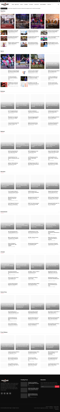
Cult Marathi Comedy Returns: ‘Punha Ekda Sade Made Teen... (37, 225)
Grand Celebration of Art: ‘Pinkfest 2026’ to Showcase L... (7, 346)
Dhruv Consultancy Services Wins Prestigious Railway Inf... (13, 358)
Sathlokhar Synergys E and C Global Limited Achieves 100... (52, 105)
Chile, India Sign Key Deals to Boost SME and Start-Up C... (53, 358)
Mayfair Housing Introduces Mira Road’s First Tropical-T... (33, 123)
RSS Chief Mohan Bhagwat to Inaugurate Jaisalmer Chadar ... (37, 145)
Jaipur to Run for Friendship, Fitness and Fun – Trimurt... (37, 65)
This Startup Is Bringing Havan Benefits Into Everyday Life (53, 123)
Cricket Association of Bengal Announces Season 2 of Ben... (33, 71)
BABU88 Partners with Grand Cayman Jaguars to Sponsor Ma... (13, 83)
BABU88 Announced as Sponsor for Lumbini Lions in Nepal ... (33, 77)
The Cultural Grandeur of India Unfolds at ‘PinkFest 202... (51, 25)
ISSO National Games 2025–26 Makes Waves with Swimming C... (33, 164)
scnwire (32, 27)
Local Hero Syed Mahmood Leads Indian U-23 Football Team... (52, 77)
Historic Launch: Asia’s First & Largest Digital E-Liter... (13, 278)
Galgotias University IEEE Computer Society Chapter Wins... (52, 185)
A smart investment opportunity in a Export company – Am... (13, 123)
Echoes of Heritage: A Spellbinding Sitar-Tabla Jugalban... (12, 244)
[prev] (57, 8)
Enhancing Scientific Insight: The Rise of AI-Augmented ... (53, 204)
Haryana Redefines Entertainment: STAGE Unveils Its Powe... (53, 232)
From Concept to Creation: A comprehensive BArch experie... (13, 192)
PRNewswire (56, 407)
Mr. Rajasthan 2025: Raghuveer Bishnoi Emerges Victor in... (13, 37)
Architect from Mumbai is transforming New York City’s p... (36, 306)
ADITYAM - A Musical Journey (33, 237)
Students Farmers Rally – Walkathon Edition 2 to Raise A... (7, 145)
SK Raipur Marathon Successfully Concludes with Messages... (22, 145)
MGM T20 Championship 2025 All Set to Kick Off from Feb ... (53, 71)
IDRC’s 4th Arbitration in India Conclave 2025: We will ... (33, 152)
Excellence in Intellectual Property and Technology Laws (33, 111)
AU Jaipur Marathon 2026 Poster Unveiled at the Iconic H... (33, 37)
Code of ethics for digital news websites (41, 407)
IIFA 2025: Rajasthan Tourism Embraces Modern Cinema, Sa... (53, 43)
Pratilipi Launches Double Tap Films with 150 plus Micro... (53, 111)
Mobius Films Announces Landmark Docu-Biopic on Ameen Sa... (52, 238)
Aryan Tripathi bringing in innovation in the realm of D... (13, 324)
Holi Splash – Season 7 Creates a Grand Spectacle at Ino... (33, 272)
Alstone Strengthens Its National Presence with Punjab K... (53, 117)
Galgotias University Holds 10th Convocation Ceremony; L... (7, 185)
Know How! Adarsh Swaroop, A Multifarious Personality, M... (33, 318)
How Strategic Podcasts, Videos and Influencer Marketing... (33, 352)
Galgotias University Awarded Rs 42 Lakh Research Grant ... (35, 185)
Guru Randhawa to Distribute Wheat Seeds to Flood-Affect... (53, 164)
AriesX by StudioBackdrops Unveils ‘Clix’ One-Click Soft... (52, 266)
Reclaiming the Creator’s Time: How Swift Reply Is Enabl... (36, 266)
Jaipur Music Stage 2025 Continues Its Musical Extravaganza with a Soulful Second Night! (24, 8)
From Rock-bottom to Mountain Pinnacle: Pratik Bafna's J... (33, 324)
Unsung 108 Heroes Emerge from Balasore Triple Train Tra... (13, 364)
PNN (47, 67)
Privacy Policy (56, 406)
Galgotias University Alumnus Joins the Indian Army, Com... (53, 192)
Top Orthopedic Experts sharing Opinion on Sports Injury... (53, 364)
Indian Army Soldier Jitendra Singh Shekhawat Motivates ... (33, 312)
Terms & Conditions (49, 406)
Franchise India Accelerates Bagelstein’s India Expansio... (13, 284)
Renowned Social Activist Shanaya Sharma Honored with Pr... (13, 272)
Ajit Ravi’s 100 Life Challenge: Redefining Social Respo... (13, 164)
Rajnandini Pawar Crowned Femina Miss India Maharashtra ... (53, 278)
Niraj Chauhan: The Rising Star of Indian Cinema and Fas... (53, 312)
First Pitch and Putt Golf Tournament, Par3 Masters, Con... (13, 77)
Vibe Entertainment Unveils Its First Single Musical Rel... (33, 244)
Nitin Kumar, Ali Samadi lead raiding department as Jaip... (7, 65)
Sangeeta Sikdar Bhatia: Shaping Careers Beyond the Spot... (33, 284)
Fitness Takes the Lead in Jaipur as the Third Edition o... (37, 25)
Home (13, 4)
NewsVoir (57, 409)
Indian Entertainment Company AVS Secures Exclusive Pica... (51, 225)
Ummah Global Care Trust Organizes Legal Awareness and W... (13, 158)
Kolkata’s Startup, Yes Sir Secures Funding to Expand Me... (33, 192)
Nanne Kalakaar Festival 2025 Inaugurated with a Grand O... (13, 31)
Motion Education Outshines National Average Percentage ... (33, 43)
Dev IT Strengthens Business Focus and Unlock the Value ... (13, 111)
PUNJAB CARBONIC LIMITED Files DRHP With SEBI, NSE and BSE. (37, 105)
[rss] (10, 393)
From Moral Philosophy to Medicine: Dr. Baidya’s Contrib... (51, 306)
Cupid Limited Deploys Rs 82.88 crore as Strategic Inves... (21, 105)
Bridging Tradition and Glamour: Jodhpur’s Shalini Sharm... (13, 43)
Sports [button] (22, 4)
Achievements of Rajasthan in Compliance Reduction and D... (33, 31)
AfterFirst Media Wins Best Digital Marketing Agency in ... (7, 306)
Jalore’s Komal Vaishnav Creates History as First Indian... (53, 37)
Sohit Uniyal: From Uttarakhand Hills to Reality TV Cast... (7, 266)
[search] (58, 4)
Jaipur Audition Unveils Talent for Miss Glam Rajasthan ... (21, 25)
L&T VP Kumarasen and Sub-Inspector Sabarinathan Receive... (33, 158)
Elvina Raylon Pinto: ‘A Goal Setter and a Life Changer (32, 364)
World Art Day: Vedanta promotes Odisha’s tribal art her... (33, 359)
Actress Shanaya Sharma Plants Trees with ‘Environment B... (51, 346)
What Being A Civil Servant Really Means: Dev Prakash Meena (53, 318)
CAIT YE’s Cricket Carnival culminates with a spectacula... (53, 83)
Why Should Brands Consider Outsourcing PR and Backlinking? (53, 353)
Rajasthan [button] (17, 4)
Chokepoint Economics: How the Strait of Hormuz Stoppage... (6, 105)
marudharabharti (3, 27)
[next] (58, 8)
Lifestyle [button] (49, 4)
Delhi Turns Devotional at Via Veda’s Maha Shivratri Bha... (13, 152)
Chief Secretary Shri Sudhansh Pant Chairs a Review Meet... (53, 31)
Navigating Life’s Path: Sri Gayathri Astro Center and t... (53, 272)
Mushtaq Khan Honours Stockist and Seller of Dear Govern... (37, 346)
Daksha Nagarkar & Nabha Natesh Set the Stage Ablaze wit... (7, 225)
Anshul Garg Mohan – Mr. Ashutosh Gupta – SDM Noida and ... (53, 158)
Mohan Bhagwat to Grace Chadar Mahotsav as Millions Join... (51, 145)
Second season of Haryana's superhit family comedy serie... (53, 244)
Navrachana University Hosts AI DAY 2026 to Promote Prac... (33, 198)
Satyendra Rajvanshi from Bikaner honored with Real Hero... (12, 318)
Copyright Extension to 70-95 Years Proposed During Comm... (33, 232)
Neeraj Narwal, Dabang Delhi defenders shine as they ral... (22, 65)
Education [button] (36, 4)
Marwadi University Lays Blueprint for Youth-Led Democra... (12, 198)
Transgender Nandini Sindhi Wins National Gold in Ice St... (22, 346)
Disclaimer (51, 407)
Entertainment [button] (43, 4)
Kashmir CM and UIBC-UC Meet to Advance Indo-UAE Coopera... (53, 152)
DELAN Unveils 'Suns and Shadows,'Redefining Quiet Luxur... (52, 284)
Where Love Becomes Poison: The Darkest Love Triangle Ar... (13, 238)
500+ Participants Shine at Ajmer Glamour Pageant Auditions (7, 25)
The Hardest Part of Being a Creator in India (33, 278)
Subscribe (57, 386)
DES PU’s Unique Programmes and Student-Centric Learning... (53, 198)
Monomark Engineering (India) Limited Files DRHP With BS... (33, 117)
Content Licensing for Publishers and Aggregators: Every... (13, 352)
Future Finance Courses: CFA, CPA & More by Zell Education (21, 185)
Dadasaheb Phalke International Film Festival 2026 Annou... (22, 225)
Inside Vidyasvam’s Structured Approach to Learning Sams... (13, 204)
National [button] (31, 4)
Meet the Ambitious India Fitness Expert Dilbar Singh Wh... (53, 324)
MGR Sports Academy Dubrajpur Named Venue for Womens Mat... (13, 71)
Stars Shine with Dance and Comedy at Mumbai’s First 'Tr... (13, 232)
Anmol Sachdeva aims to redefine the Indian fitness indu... (13, 312)
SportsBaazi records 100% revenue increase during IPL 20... (33, 83)
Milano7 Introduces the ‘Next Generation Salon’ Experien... (21, 266)
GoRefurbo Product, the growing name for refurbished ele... (21, 306)
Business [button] (26, 4)
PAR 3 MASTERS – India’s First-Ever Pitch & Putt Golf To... (52, 65)
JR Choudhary (30, 397)
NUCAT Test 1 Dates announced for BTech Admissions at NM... (33, 204)
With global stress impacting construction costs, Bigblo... (13, 117)
